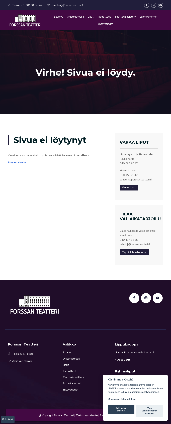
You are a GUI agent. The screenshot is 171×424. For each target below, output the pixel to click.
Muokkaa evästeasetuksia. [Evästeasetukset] (122, 399)
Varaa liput (129, 187)
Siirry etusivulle (17, 162)
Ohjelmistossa (75, 17)
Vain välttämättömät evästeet (149, 411)
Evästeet (7, 419)
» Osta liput (122, 360)
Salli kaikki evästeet (121, 409)
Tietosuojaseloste (87, 415)
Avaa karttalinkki (22, 361)
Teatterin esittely (125, 17)
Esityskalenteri (148, 17)
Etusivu (58, 17)
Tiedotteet (104, 17)
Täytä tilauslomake (134, 252)
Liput (91, 17)
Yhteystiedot (105, 24)
